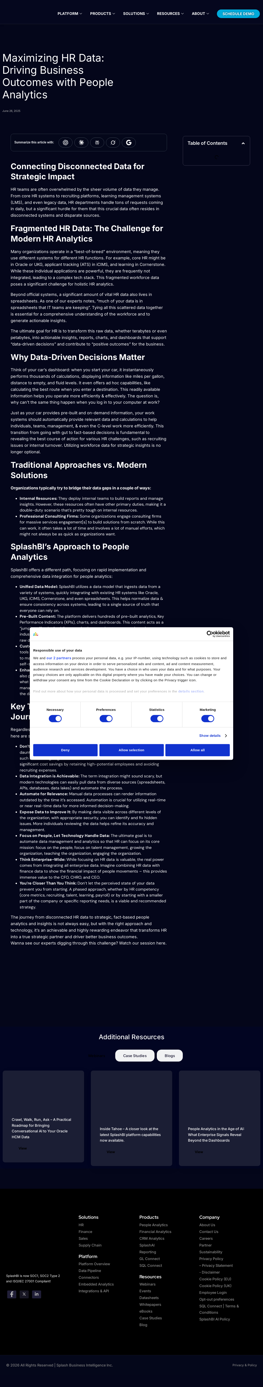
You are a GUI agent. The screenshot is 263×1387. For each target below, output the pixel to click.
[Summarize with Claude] (81, 142)
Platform (72, 13)
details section (191, 691)
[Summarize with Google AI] (129, 142)
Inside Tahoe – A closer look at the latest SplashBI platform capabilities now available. (130, 1135)
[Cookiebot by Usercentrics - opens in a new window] (210, 634)
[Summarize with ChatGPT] (66, 142)
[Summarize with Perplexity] (97, 142)
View (23, 1148)
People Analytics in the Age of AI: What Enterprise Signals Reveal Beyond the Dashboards (216, 1135)
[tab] (96, 1056)
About (198, 13)
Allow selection (131, 750)
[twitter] (24, 1294)
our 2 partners (59, 658)
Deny (65, 750)
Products (103, 13)
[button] (243, 143)
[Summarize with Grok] (113, 142)
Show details (210, 735)
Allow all (197, 750)
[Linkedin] (36, 1294)
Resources (169, 13)
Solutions (136, 13)
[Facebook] (11, 1294)
